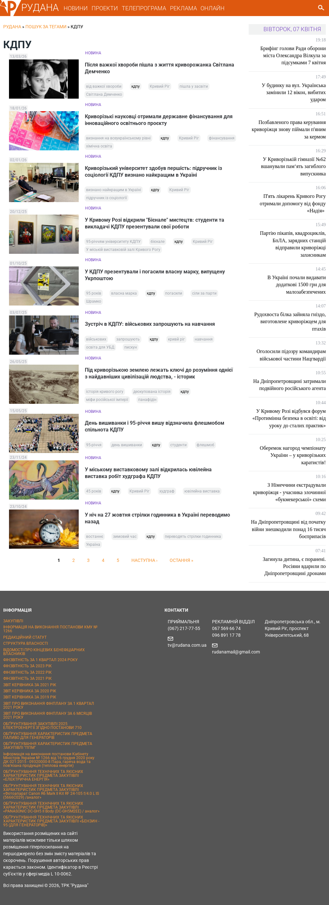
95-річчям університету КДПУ (113, 243)
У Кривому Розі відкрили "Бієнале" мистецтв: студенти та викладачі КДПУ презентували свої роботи (155, 224)
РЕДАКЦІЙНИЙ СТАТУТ (25, 637)
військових (96, 341)
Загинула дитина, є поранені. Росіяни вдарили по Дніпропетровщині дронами (294, 566)
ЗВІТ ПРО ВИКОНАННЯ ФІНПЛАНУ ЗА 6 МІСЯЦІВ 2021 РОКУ (47, 715)
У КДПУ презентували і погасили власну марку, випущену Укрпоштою (155, 276)
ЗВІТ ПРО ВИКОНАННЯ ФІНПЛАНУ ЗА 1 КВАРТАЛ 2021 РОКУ (48, 705)
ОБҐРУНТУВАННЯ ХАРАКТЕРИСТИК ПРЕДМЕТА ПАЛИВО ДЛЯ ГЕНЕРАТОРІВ (47, 736)
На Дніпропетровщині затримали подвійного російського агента (289, 384)
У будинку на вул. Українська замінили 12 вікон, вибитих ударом (294, 92)
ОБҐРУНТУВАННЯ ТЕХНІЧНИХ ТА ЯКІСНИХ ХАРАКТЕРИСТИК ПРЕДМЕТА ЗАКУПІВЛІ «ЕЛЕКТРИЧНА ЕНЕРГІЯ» (43, 775)
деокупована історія (152, 393)
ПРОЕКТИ (105, 8)
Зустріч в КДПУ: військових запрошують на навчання (150, 326)
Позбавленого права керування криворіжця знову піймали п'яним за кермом (289, 129)
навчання (204, 341)
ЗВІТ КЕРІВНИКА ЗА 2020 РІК (29, 691)
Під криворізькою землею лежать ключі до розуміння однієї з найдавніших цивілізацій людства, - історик (159, 374)
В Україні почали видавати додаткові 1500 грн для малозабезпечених (296, 285)
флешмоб (205, 447)
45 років (93, 493)
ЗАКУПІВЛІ (13, 621)
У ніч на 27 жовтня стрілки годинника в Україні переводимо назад (157, 519)
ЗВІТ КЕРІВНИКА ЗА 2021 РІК (29, 685)
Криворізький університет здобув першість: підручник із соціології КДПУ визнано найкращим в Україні (153, 172)
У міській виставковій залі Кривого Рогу (123, 251)
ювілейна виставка (202, 493)
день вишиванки (126, 447)
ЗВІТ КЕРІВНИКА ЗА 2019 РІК (29, 697)
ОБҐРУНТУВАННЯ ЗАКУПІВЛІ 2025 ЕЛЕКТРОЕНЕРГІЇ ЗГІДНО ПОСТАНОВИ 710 (42, 726)
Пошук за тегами (46, 26)
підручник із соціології (106, 199)
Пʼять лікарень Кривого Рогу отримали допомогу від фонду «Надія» (293, 203)
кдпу (135, 86)
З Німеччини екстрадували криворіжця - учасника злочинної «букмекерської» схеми (289, 492)
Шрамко (93, 303)
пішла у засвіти (194, 86)
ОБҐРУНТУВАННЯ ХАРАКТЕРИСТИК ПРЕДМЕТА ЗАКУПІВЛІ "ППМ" (47, 745)
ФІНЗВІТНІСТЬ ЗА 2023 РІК (27, 666)
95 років (93, 295)
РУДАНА (40, 7)
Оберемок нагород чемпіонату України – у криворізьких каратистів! (293, 455)
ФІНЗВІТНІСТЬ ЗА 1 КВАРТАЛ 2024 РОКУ (40, 660)
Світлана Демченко (104, 95)
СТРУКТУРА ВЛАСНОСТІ (25, 643)
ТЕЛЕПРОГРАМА (144, 8)
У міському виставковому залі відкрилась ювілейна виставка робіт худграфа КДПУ (148, 474)
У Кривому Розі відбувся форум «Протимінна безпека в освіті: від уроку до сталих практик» (289, 418)
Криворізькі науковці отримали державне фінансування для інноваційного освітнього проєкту (159, 120)
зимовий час (125, 538)
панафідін (147, 401)
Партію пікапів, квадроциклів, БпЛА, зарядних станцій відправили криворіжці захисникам (293, 243)
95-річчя (94, 447)
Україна (93, 546)
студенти (178, 447)
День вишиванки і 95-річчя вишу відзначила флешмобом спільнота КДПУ (155, 428)
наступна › (144, 562)
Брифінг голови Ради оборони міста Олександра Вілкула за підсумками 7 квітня (293, 56)
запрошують (128, 341)
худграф (166, 493)
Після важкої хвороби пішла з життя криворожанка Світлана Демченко (160, 68)
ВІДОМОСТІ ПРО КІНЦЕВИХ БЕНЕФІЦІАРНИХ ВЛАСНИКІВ (44, 652)
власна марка (124, 295)
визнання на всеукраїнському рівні (118, 139)
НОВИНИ (76, 8)
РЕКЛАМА (183, 8)
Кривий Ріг (160, 86)
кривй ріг (176, 341)
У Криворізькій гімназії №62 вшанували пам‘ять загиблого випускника (293, 166)
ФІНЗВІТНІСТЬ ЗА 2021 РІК (27, 678)
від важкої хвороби (103, 86)
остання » (181, 562)
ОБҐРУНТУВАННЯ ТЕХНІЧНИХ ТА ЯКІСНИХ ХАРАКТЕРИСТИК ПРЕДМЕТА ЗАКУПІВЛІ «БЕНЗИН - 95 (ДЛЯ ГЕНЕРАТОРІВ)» (51, 821)
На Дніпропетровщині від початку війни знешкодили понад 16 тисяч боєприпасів (288, 529)
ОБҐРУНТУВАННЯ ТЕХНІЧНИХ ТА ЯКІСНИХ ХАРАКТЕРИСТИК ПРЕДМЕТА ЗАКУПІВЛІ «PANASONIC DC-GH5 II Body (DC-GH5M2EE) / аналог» (51, 807)
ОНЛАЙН (212, 8)
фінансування (222, 139)
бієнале (157, 243)
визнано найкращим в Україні (113, 191)
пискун (130, 349)
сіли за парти (204, 295)
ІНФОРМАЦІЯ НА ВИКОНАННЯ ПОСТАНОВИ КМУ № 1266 (50, 629)
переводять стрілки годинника (193, 538)
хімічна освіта (99, 147)
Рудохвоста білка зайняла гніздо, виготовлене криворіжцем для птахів (290, 322)
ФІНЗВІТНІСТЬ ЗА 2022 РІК (27, 672)
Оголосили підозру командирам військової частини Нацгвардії (291, 355)
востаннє (94, 538)
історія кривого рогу (104, 393)
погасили (173, 295)
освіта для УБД (100, 349)
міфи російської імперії (107, 401)
